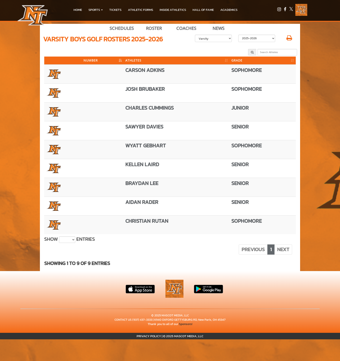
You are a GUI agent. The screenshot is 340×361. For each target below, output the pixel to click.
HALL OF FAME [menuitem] (203, 9)
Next (283, 249)
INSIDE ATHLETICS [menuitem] (173, 9)
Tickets (115, 9)
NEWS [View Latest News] (218, 28)
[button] (95, 9)
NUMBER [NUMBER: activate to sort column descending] (90, 60)
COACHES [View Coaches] (186, 28)
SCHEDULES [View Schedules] (122, 28)
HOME (78, 9)
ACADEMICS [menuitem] (228, 9)
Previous (253, 249)
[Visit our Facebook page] (285, 10)
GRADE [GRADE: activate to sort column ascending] (236, 60)
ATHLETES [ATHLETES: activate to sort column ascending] (133, 60)
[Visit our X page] (291, 10)
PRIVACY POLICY (149, 335)
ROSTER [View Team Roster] (154, 28)
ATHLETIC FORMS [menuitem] (140, 9)
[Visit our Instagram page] (279, 10)
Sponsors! (185, 324)
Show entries (69, 239)
